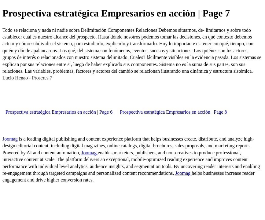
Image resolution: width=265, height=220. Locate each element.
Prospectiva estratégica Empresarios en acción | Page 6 (59, 112)
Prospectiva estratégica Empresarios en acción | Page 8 (173, 112)
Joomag (10, 138)
